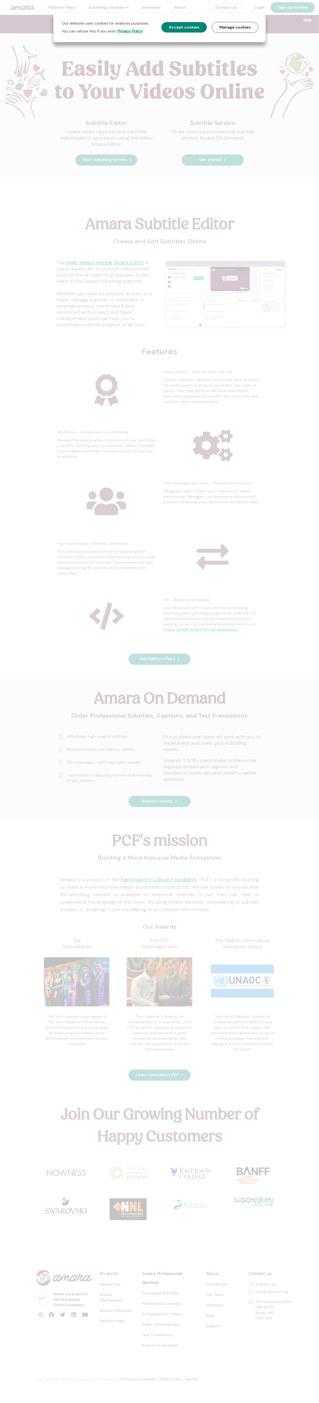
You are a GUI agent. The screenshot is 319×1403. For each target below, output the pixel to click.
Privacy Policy (130, 31)
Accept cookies (184, 27)
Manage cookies (235, 27)
